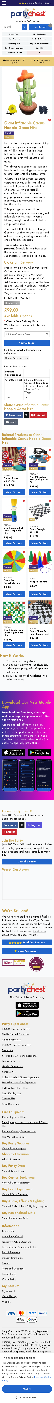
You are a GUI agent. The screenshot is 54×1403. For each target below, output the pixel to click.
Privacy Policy (9, 1274)
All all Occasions (11, 1159)
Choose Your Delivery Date (22, 321)
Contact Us (8, 1231)
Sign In (48, 3)
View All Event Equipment (15, 1194)
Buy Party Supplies (40, 39)
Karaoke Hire (9, 1071)
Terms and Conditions (13, 1268)
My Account (8, 1291)
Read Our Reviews (27, 942)
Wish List (6, 1301)
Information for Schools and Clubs (20, 1247)
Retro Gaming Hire (11, 1093)
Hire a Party (14, 34)
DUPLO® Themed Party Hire (16, 1045)
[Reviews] (26, 3)
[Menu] (4, 3)
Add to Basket (27, 343)
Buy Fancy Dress (14, 43)
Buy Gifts (39, 48)
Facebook (13, 415)
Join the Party (27, 861)
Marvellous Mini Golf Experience (19, 1082)
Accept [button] (26, 1388)
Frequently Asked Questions (16, 1241)
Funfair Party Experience (11, 479)
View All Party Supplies (14, 1148)
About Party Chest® (12, 1236)
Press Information (11, 1252)
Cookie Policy (9, 1279)
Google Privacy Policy (22, 1376)
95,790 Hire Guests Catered (40, 61)
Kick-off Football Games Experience (20, 1077)
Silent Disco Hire (10, 1104)
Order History (9, 1296)
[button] (27, 1397)
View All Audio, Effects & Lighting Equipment (25, 1206)
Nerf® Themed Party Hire (15, 1034)
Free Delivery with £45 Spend (14, 61)
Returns (6, 1263)
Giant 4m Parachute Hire (12, 581)
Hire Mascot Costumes (13, 1136)
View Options (14, 492)
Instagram (34, 825)
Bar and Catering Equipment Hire (19, 1131)
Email (11, 422)
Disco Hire (7, 1050)
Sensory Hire (8, 1098)
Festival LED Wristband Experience (20, 1055)
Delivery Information (12, 1257)
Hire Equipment (39, 34)
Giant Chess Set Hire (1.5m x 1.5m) (39, 632)
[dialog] (27, 1378)
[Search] (24, 27)
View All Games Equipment (16, 1182)
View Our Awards (27, 951)
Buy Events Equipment (14, 48)
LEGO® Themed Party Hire (16, 1029)
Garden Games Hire (12, 1066)
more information (25, 293)
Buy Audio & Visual (14, 53)
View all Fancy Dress (13, 1171)
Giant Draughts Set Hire (38, 530)
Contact (39, 3)
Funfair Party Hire (11, 1061)
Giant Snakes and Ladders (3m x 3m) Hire (13, 633)
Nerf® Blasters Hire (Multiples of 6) (39, 479)
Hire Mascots (14, 39)
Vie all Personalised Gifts (15, 1218)
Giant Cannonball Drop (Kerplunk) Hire (13, 530)
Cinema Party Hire (11, 1039)
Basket (43, 26)
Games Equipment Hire (16, 358)
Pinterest (38, 415)
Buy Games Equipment (39, 43)
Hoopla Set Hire (38, 581)
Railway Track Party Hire (15, 1087)
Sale (39, 53)
